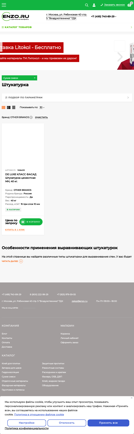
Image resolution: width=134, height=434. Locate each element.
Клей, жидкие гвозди (53, 381)
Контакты (7, 338)
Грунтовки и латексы (13, 389)
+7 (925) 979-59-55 (66, 294)
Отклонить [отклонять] (67, 422)
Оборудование (50, 385)
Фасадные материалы (13, 385)
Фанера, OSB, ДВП (52, 376)
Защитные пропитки (53, 363)
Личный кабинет (70, 338)
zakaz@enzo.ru (79, 301)
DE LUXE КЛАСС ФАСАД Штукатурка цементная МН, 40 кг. (20, 178)
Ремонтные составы (53, 368)
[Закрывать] (131, 398)
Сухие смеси (8, 376)
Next (119, 51)
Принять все (108, 422)
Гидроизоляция (10, 372)
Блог (4, 333)
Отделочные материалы (15, 381)
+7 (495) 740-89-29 (102, 16)
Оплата (6, 342)
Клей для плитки (11, 363)
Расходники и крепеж (54, 372)
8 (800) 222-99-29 (39, 294)
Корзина (65, 333)
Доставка (7, 347)
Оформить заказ (69, 342)
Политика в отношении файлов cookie (39, 414)
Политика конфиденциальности (27, 428)
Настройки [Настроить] (27, 422)
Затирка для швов (11, 368)
